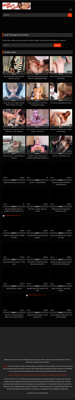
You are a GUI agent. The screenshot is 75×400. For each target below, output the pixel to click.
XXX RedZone (30, 375)
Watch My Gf (47, 375)
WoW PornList (12, 375)
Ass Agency (38, 375)
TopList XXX (21, 375)
